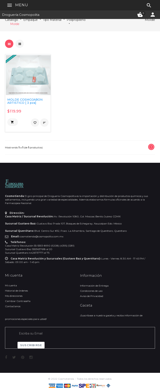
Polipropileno (76, 20)
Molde (14, 24)
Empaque (30, 20)
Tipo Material (52, 20)
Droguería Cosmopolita (20, 15)
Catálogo (11, 20)
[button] (12, 122)
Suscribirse (31, 345)
